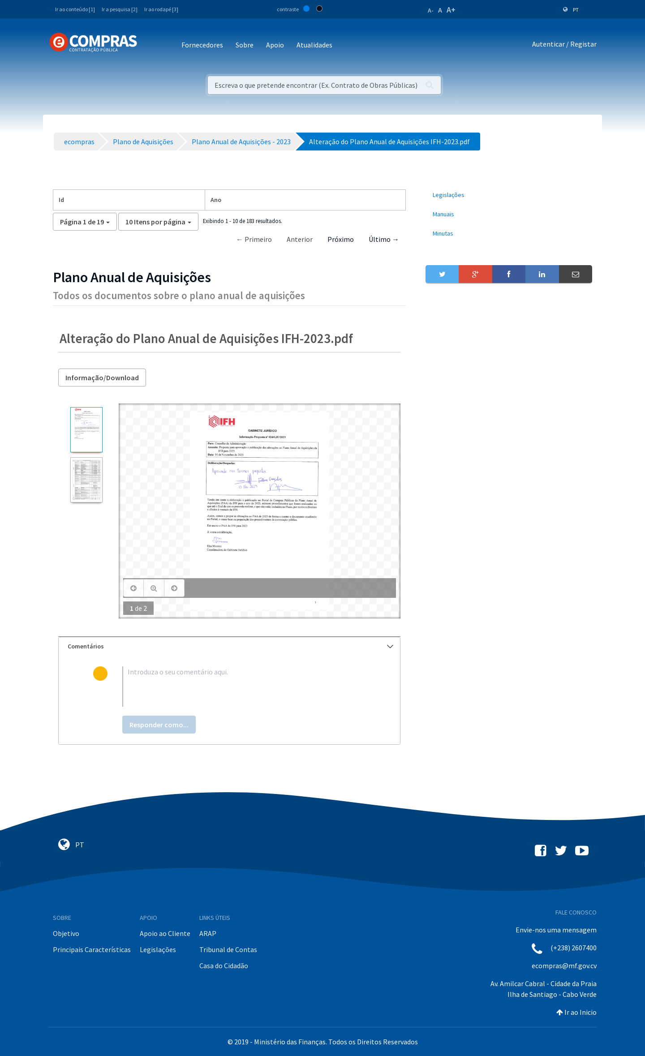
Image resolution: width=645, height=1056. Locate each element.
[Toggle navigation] (150, 45)
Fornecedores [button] (202, 44)
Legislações (158, 949)
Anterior (300, 239)
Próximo (340, 239)
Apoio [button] (275, 44)
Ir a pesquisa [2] (120, 9)
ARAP (207, 933)
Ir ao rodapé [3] (161, 9)
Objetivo (66, 933)
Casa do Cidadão (223, 965)
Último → (384, 239)
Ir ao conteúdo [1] (75, 9)
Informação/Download (102, 377)
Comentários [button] (230, 646)
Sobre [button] (245, 44)
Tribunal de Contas (228, 949)
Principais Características (92, 949)
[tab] (229, 646)
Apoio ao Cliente (165, 933)
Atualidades (314, 44)
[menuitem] (509, 195)
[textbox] (244, 686)
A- (431, 10)
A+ (451, 9)
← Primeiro (254, 239)
